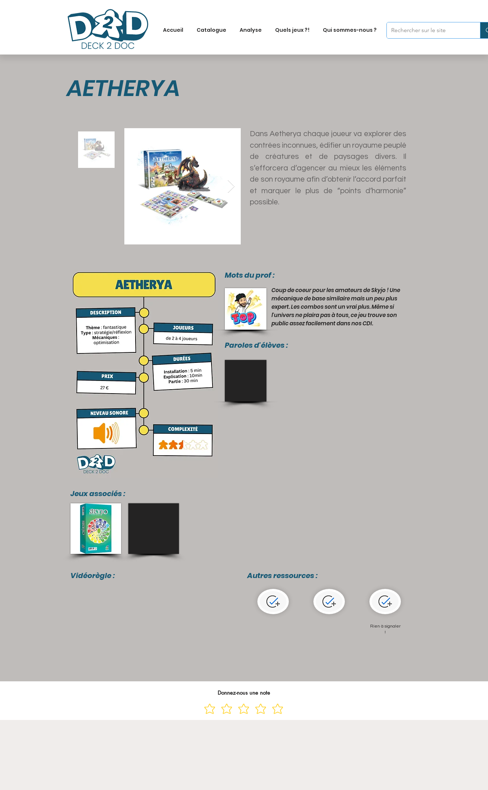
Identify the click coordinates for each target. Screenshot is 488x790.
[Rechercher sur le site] (428, 30)
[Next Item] (231, 186)
